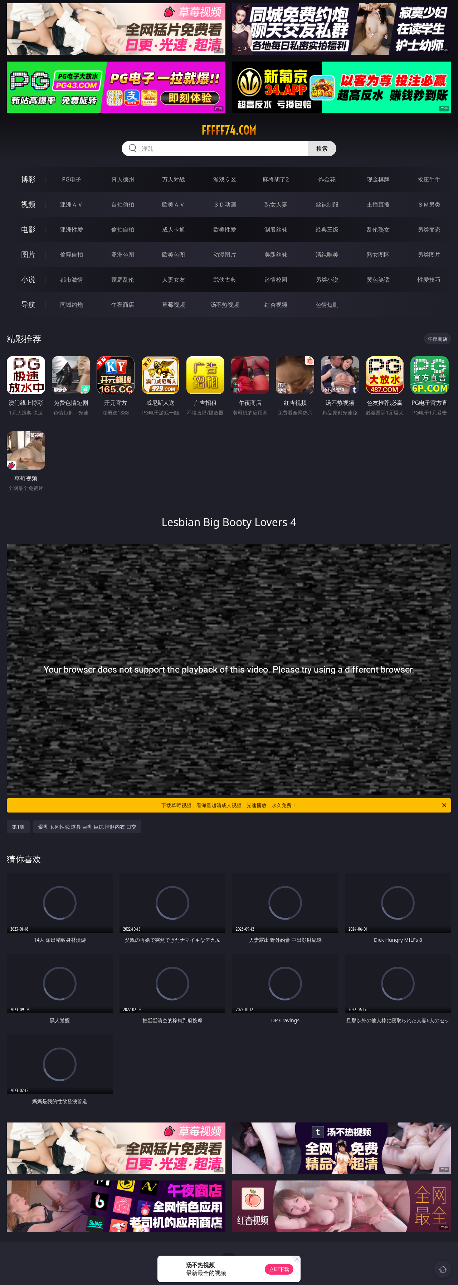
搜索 (322, 148)
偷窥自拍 (71, 254)
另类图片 (429, 254)
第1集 (18, 826)
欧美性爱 (224, 229)
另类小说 (327, 279)
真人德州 (122, 179)
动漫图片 (224, 254)
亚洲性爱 (71, 229)
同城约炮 (71, 305)
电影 (28, 229)
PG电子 (71, 179)
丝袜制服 (327, 204)
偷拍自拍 (122, 229)
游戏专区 (224, 179)
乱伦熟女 (378, 229)
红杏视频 (275, 305)
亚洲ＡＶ (71, 204)
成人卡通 (173, 229)
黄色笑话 (378, 279)
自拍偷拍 (122, 204)
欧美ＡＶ (173, 204)
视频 (28, 204)
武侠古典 (224, 279)
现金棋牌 (378, 179)
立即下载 (279, 1269)
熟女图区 (378, 254)
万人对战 (173, 179)
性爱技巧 (429, 279)
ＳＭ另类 (429, 204)
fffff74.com (228, 130)
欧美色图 (173, 254)
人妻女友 (173, 279)
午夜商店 (122, 305)
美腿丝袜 (275, 254)
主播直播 (378, 204)
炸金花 (327, 179)
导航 (28, 304)
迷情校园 (275, 279)
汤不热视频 (224, 305)
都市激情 (71, 279)
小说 (28, 279)
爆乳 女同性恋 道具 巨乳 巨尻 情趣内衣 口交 (87, 826)
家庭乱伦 (122, 279)
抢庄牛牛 (429, 179)
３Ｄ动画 (224, 204)
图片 (28, 254)
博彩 (28, 179)
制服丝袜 (275, 229)
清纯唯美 (327, 254)
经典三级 (327, 229)
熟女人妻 (275, 204)
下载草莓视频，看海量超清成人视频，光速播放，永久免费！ (304, 805)
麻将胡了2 (276, 179)
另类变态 (429, 229)
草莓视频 (173, 305)
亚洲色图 (122, 254)
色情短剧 (327, 305)
